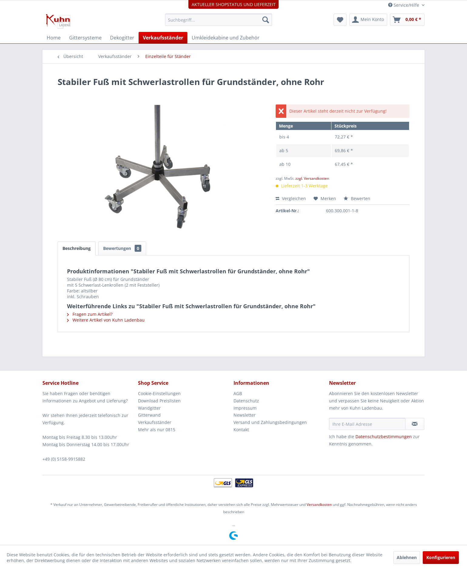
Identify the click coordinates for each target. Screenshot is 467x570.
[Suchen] (265, 20)
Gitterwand (149, 415)
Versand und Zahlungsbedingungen (270, 422)
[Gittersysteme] (85, 37)
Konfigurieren (440, 557)
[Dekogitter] (122, 37)
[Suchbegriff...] (218, 20)
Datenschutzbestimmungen (383, 436)
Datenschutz (246, 401)
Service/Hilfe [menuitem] (404, 5)
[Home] (53, 37)
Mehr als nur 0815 (156, 429)
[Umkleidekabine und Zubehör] (225, 37)
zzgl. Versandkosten (312, 178)
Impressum (245, 408)
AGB (238, 393)
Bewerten (357, 198)
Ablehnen (407, 557)
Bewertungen (122, 248)
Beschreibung (76, 248)
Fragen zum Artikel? (90, 314)
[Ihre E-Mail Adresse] (367, 424)
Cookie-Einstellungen (159, 393)
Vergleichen (291, 198)
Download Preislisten (159, 401)
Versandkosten (319, 504)
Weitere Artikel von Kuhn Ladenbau (106, 320)
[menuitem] (218, 20)
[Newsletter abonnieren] (414, 424)
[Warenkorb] (407, 20)
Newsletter (245, 415)
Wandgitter (149, 408)
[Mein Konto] (368, 20)
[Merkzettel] (340, 20)
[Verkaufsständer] (163, 37)
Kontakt (241, 429)
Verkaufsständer (154, 422)
